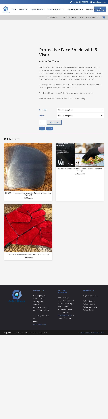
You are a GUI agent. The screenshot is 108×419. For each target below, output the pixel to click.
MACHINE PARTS (69, 17)
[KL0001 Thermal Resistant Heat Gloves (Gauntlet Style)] (28, 228)
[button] (26, 9)
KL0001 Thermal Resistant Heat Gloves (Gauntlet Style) (28, 254)
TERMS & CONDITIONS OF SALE (91, 333)
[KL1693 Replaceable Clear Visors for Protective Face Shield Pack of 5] (28, 167)
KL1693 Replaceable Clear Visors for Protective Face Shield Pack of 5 (28, 194)
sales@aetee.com (65, 315)
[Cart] (103, 17)
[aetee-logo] (6, 9)
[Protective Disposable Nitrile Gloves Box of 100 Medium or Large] (80, 155)
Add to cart (54, 122)
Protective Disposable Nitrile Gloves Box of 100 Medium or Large (80, 170)
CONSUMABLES (52, 17)
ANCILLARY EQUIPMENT (89, 17)
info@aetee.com (39, 324)
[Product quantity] (42, 122)
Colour (42, 115)
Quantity (43, 110)
